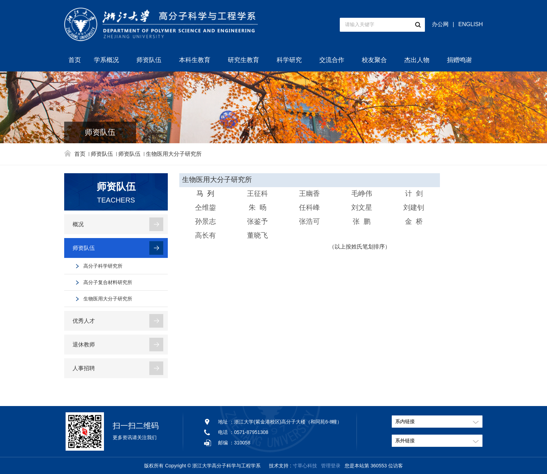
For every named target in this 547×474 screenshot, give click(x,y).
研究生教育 (243, 59)
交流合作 (331, 59)
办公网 (440, 24)
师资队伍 (149, 59)
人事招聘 (84, 368)
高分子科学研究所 (102, 266)
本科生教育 (194, 59)
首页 (74, 59)
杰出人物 (416, 59)
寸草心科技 (305, 465)
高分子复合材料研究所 (107, 282)
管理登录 (330, 465)
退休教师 (84, 344)
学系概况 (106, 59)
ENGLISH (470, 24)
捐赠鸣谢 (459, 59)
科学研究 (289, 59)
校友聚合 (374, 59)
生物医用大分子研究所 (174, 154)
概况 (78, 224)
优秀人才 (84, 321)
